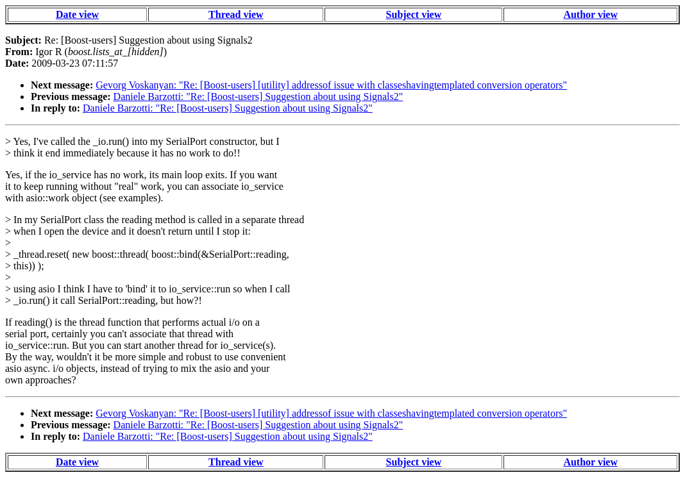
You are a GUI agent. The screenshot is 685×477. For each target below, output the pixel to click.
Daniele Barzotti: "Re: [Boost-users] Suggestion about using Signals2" (258, 96)
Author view (590, 14)
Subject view (414, 14)
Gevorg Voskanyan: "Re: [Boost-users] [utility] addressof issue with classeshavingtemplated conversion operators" (331, 85)
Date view (77, 14)
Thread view (235, 14)
